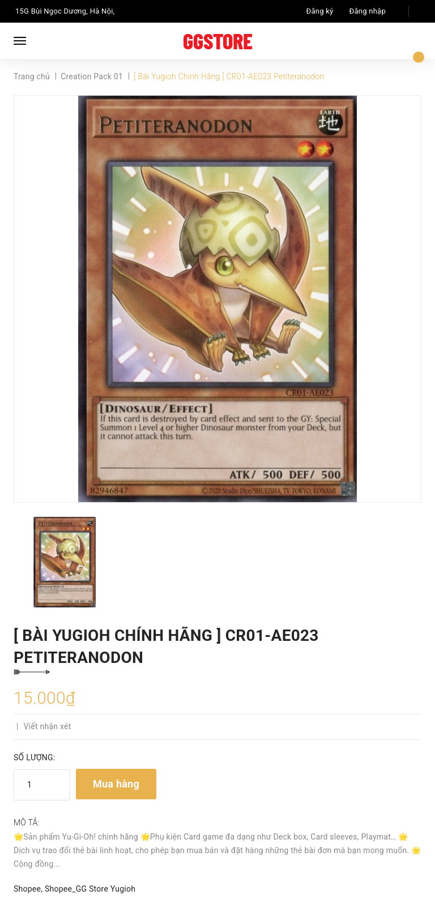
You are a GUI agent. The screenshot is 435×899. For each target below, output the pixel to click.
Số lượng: (34, 757)
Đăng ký (320, 11)
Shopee (27, 888)
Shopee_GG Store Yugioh (90, 888)
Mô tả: (27, 822)
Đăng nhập (367, 11)
